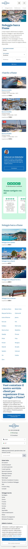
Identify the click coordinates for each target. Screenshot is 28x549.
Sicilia (3, 497)
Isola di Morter (6, 317)
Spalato (4, 351)
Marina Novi (5, 330)
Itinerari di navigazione (8, 517)
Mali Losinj (18, 326)
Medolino (17, 330)
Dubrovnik (18, 313)
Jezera (16, 317)
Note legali (5, 478)
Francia (4, 504)
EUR (14, 439)
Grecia (3, 499)
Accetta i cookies (14, 539)
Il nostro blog (5, 486)
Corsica (4, 506)
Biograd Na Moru (7, 313)
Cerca (14, 64)
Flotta (3, 515)
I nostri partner (6, 469)
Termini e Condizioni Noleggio (10, 482)
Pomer (4, 342)
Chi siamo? (5, 462)
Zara (3, 359)
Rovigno (17, 342)
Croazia (4, 501)
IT (14, 443)
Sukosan (17, 351)
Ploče (3, 338)
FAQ (3, 484)
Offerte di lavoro (6, 475)
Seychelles (5, 510)
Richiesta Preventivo (7, 519)
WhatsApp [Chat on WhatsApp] (14, 433)
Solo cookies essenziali (14, 543)
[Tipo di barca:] (14, 54)
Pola (16, 338)
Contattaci (14, 168)
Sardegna (4, 495)
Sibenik (4, 347)
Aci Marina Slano (6, 309)
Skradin (17, 347)
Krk (16, 321)
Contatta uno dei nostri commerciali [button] (14, 416)
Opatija (4, 334)
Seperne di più (17, 536)
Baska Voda (18, 309)
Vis (2, 355)
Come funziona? (6, 465)
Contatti (4, 489)
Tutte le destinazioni (7, 512)
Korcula (4, 321)
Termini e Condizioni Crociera (10, 480)
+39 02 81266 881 (14, 430)
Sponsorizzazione (7, 471)
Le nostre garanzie (7, 467)
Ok (24, 455)
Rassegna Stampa (7, 473)
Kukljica (4, 326)
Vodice (17, 355)
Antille (3, 508)
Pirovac (17, 334)
